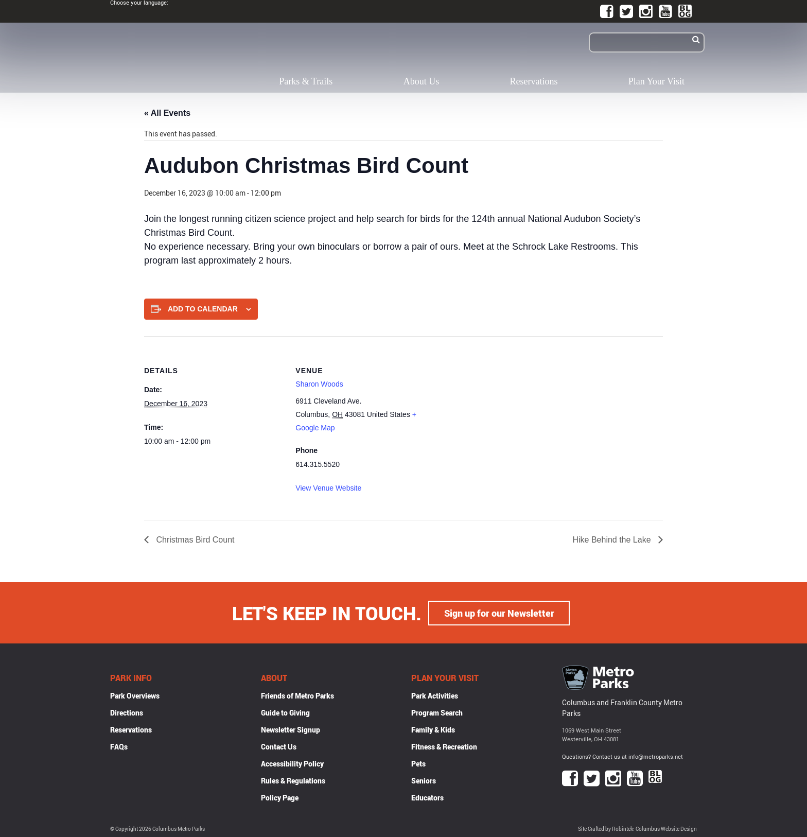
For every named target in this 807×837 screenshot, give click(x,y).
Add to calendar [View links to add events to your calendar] (203, 309)
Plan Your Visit (656, 81)
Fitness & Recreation (444, 746)
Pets (418, 763)
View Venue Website (328, 488)
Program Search (437, 712)
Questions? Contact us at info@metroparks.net (622, 756)
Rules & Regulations (293, 780)
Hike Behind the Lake (612, 539)
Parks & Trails (305, 81)
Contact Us (278, 746)
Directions (126, 712)
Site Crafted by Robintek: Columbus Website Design (637, 828)
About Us (422, 81)
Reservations (534, 81)
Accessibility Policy (292, 763)
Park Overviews (135, 695)
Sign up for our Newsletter (499, 612)
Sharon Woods (319, 384)
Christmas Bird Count (194, 539)
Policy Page (280, 797)
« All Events (167, 113)
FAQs (119, 746)
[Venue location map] (501, 407)
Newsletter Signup (290, 729)
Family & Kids (433, 729)
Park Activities (434, 695)
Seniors (423, 780)
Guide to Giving (285, 712)
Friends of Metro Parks (297, 695)
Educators (427, 797)
